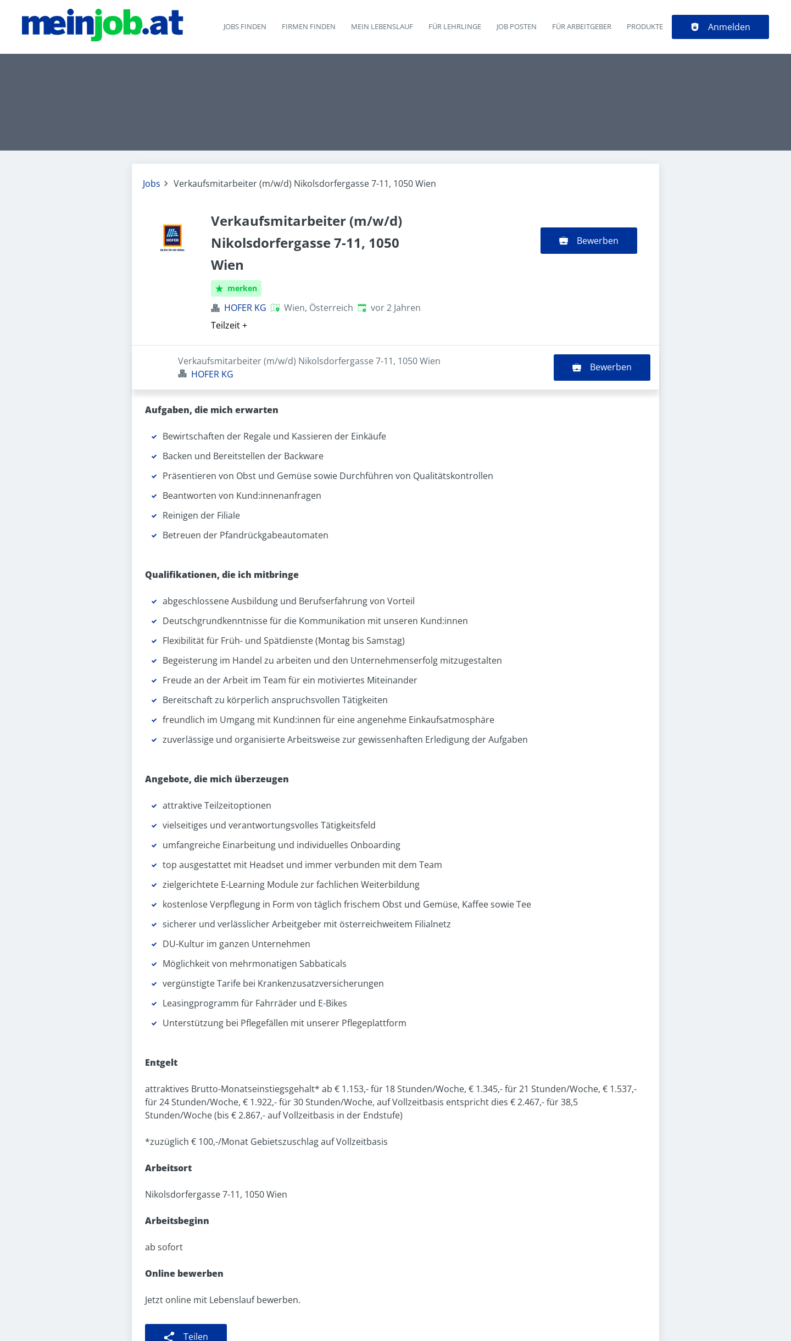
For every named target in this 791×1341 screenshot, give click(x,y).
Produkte (645, 26)
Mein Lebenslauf (382, 26)
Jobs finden (245, 26)
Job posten (517, 26)
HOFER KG (245, 308)
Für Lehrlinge (454, 26)
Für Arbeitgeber (581, 26)
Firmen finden (309, 26)
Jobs (151, 183)
